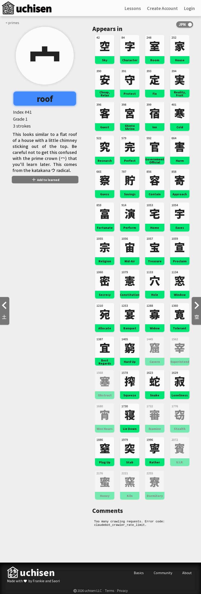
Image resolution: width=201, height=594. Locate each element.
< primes (12, 22)
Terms (109, 590)
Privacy (122, 590)
